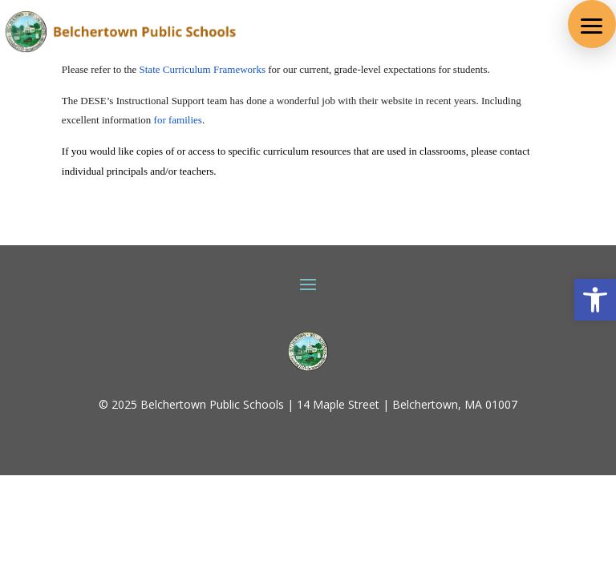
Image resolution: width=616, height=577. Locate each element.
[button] (592, 24)
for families (178, 120)
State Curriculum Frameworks (202, 69)
